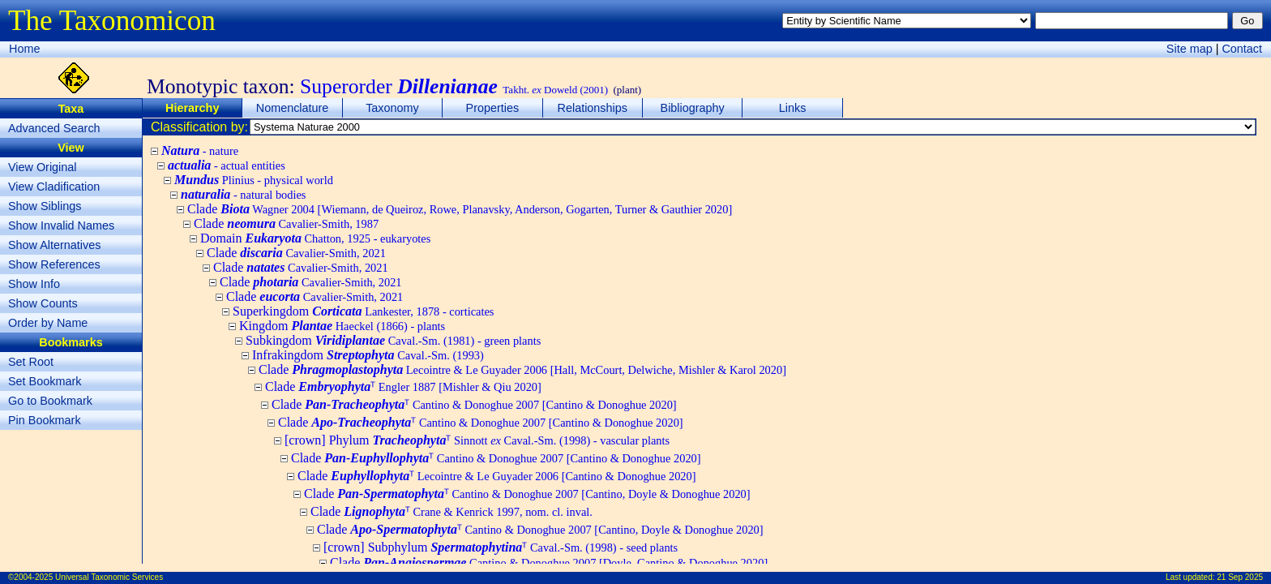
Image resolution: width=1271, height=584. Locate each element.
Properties (493, 107)
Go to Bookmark (50, 400)
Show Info (34, 283)
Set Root (30, 361)
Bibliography (693, 107)
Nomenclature (292, 107)
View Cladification (54, 186)
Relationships (592, 107)
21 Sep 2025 (1240, 577)
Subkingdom (393, 340)
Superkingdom (363, 311)
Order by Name (48, 322)
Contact (1242, 48)
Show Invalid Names (61, 225)
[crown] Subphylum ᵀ (500, 547)
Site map (1189, 48)
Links (793, 107)
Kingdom (342, 326)
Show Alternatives (54, 244)
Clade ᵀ (403, 386)
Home (24, 48)
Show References (54, 264)
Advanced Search (54, 128)
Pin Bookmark (44, 420)
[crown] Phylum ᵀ (477, 440)
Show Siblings (44, 206)
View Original (42, 167)
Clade (459, 209)
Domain (315, 238)
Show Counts (43, 303)
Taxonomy (392, 107)
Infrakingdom (368, 355)
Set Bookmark (44, 381)
